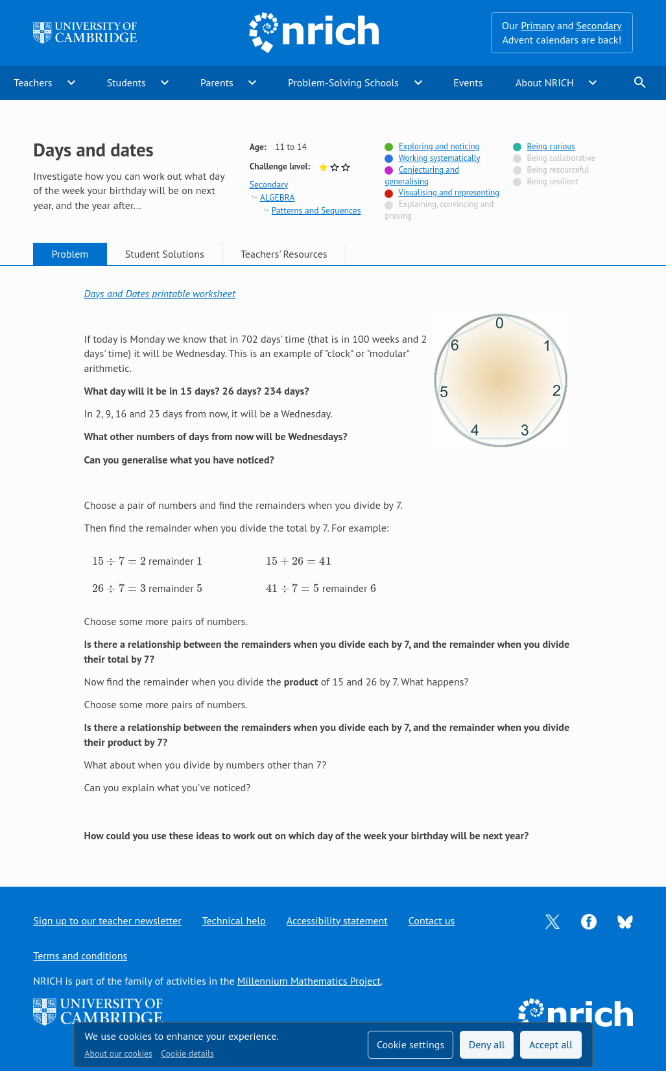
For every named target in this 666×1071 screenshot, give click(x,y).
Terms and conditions (80, 955)
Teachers (33, 82)
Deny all (487, 1044)
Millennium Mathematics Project (309, 980)
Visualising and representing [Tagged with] (449, 192)
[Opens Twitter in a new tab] (552, 920)
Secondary (599, 25)
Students (126, 82)
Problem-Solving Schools (343, 82)
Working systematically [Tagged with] (440, 158)
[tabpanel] (333, 564)
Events (467, 82)
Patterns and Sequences (316, 210)
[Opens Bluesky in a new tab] (625, 920)
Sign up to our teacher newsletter (107, 920)
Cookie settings (410, 1044)
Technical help (234, 920)
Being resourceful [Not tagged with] (558, 169)
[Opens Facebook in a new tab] (589, 920)
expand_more (71, 82)
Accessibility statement (337, 920)
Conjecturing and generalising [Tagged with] (421, 175)
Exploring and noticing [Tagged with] (439, 146)
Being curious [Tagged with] (551, 146)
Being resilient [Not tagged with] (552, 181)
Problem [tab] (70, 253)
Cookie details (187, 1053)
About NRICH (545, 82)
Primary (537, 25)
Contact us (432, 920)
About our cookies (118, 1053)
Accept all (551, 1044)
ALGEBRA (277, 197)
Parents (216, 82)
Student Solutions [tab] (164, 253)
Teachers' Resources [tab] (284, 253)
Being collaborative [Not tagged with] (561, 158)
